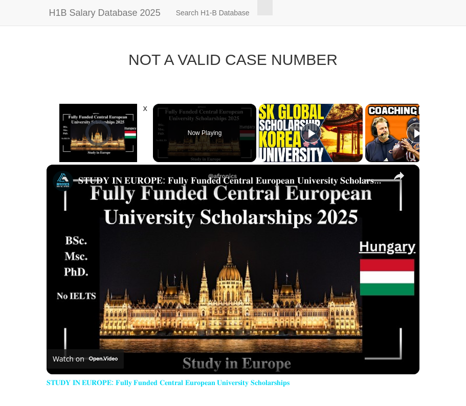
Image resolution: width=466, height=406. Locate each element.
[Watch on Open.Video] (85, 359)
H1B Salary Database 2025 (105, 13)
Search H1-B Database (213, 13)
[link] (63, 181)
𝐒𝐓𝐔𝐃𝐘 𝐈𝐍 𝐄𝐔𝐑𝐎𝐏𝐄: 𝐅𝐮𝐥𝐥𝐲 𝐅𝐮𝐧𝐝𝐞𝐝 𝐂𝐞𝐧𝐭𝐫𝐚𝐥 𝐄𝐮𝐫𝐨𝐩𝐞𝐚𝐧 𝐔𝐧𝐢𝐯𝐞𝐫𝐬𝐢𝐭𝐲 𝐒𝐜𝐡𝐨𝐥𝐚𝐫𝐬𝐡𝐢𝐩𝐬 (231, 180)
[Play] (311, 133)
